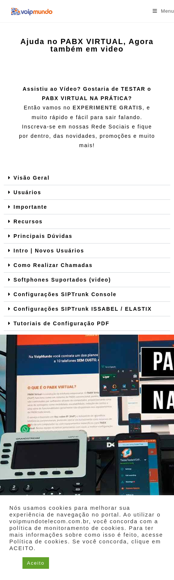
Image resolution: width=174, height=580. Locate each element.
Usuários (27, 192)
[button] (87, 178)
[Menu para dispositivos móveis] (163, 11)
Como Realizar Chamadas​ (53, 265)
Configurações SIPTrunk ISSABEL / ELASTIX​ (82, 309)
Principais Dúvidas (43, 236)
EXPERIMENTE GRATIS (108, 108)
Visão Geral (31, 178)
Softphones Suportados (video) (62, 280)
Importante (30, 207)
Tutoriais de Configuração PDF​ (61, 323)
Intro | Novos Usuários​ (48, 251)
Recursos (28, 221)
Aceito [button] (36, 563)
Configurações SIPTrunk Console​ (65, 294)
